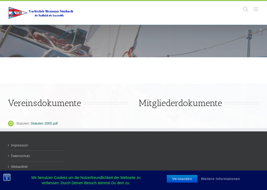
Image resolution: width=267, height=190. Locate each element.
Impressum (19, 145)
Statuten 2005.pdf (44, 123)
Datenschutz (20, 156)
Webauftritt (19, 167)
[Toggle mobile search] (245, 9)
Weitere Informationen (220, 179)
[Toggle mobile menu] (256, 9)
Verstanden (182, 179)
